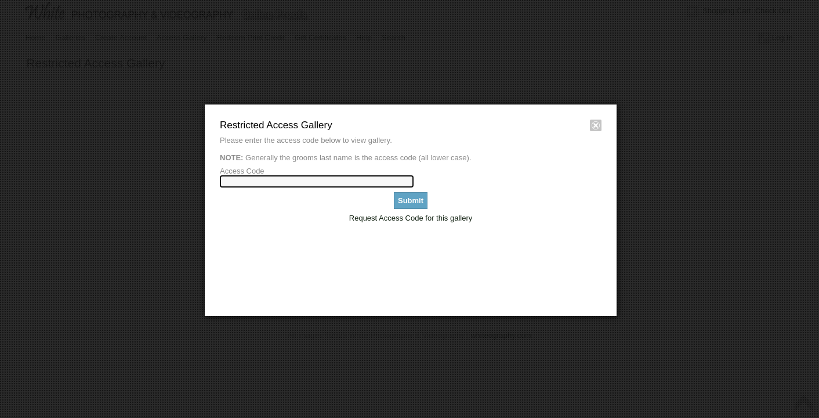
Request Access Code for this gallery (410, 218)
